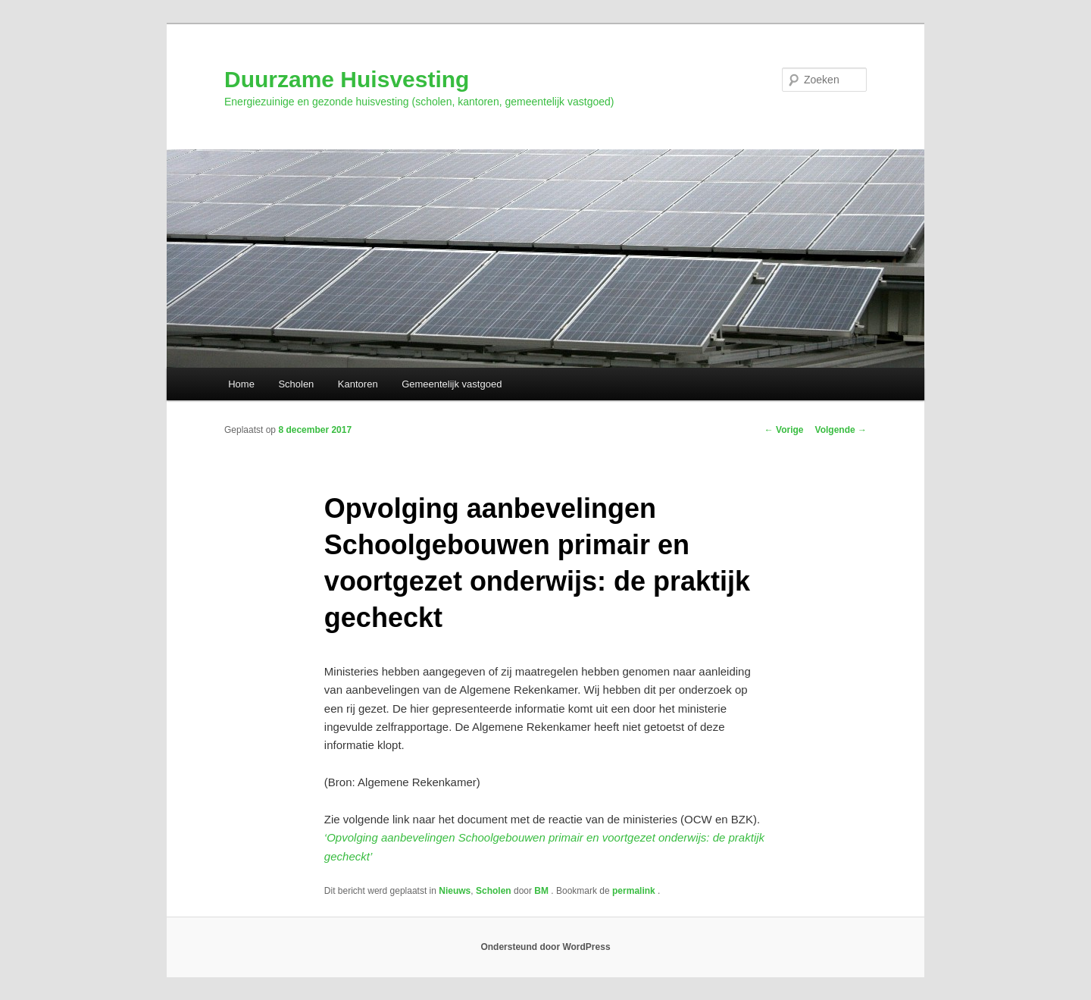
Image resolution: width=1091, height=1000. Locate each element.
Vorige (784, 430)
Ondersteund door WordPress (545, 947)
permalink (635, 891)
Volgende (841, 430)
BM (542, 891)
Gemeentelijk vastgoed (452, 384)
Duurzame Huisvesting (346, 79)
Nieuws (454, 891)
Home (241, 384)
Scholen (296, 384)
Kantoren (358, 384)
